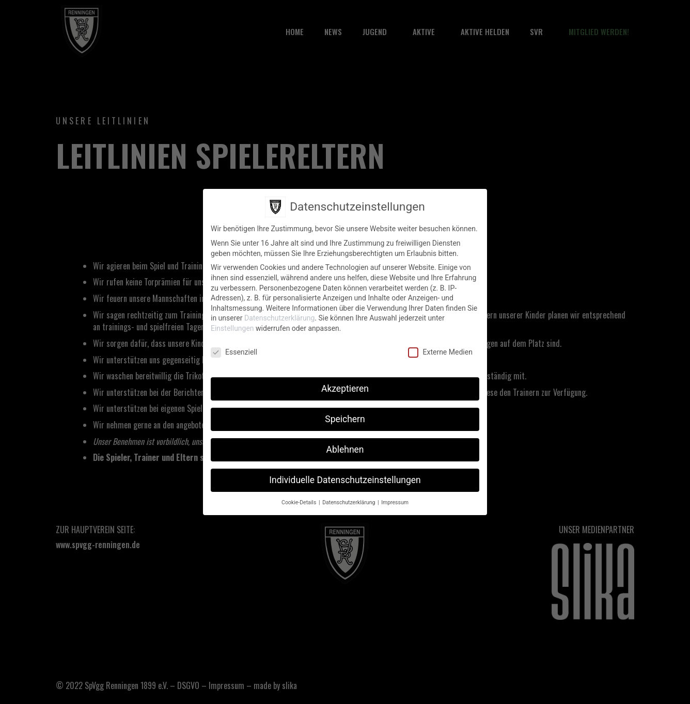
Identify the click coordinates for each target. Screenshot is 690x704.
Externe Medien (440, 352)
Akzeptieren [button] (345, 388)
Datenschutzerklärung (279, 318)
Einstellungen (232, 328)
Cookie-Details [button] (299, 502)
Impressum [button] (395, 502)
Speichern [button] (345, 419)
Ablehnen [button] (345, 449)
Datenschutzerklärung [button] (349, 502)
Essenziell (234, 352)
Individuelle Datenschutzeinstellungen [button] (344, 480)
